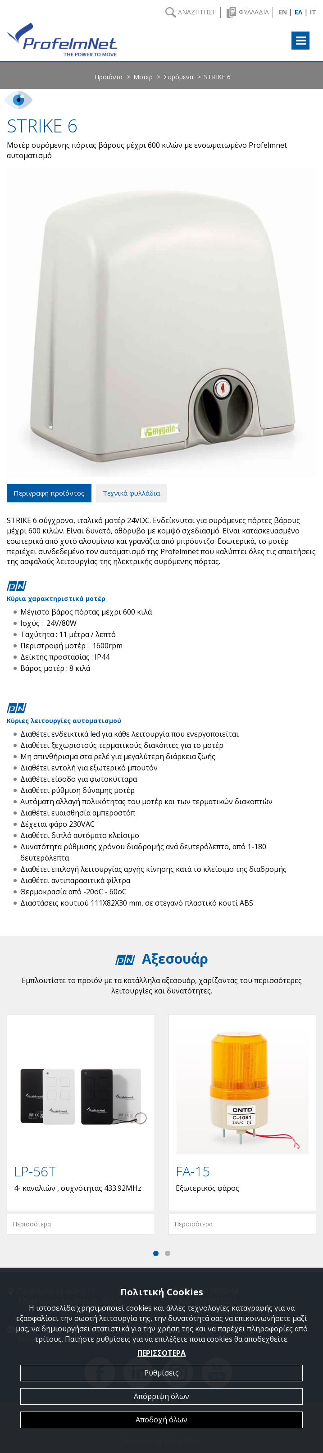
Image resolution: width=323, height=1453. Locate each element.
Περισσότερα (32, 1224)
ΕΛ (298, 12)
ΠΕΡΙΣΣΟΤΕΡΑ (161, 1353)
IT (313, 12)
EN (282, 12)
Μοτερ (143, 77)
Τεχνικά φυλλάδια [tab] (131, 492)
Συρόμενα (178, 77)
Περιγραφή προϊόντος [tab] (49, 492)
